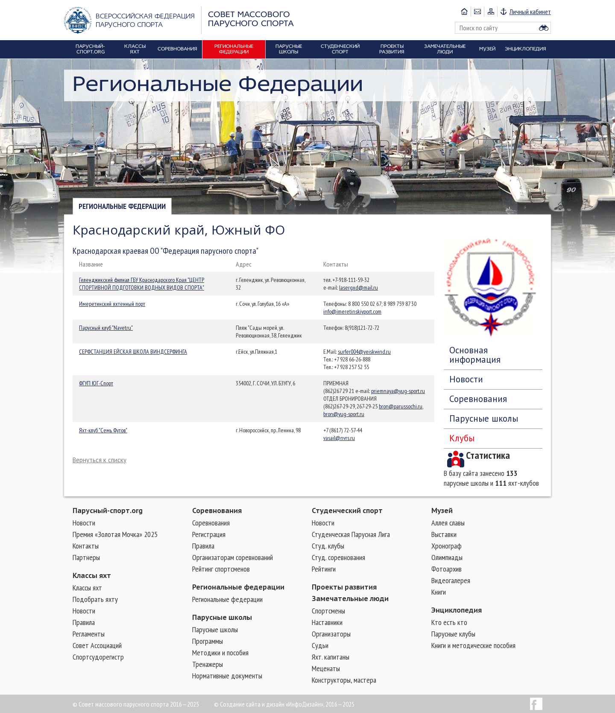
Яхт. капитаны (330, 657)
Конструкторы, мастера (344, 680)
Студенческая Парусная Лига (351, 534)
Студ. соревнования (338, 557)
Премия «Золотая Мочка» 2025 (115, 534)
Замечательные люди (350, 598)
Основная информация (475, 354)
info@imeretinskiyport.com (352, 311)
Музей (442, 510)
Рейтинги (324, 569)
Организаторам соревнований (232, 557)
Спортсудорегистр (98, 657)
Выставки (444, 534)
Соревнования (478, 399)
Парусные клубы (453, 634)
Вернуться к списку (99, 460)
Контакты (86, 546)
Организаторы (331, 634)
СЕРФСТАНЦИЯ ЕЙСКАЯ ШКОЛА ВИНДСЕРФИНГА (133, 351)
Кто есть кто (449, 622)
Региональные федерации (122, 206)
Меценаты (326, 668)
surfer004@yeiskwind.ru (364, 351)
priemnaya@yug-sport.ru (398, 391)
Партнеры (86, 557)
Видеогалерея (450, 580)
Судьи (320, 645)
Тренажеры (207, 664)
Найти (543, 28)
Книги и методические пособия (473, 645)
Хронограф (446, 546)
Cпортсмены (328, 611)
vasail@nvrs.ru (339, 438)
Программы (207, 641)
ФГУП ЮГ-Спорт (96, 383)
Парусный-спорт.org (108, 510)
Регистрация (209, 534)
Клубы (461, 438)
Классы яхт (92, 575)
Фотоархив (446, 569)
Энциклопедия (456, 610)
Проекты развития (344, 587)
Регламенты (89, 634)
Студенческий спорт (347, 510)
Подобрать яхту (95, 599)
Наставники (327, 622)
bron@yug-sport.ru (343, 414)
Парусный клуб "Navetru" (106, 328)
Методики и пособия (220, 652)
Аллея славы (448, 523)
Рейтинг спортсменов (221, 569)
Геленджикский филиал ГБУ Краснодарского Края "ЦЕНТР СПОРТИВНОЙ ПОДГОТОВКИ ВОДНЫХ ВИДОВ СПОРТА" (141, 283)
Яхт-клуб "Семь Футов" (103, 430)
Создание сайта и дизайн (252, 704)
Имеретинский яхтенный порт (112, 304)
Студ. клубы (328, 546)
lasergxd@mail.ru (358, 287)
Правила (84, 622)
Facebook (536, 704)
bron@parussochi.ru (400, 406)
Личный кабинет (530, 11)
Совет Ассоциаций (97, 645)
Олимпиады (447, 557)
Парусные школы (483, 418)
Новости (466, 379)
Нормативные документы (227, 676)
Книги (438, 592)
